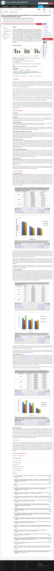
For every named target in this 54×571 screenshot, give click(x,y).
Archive (40, 6)
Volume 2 (10, 9)
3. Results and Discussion (7, 31)
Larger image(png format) (19, 246)
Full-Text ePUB (46, 27)
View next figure (41, 246)
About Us (47, 6)
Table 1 (35, 175)
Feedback (26, 566)
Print (44, 56)
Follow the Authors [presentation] (32, 24)
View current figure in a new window (44, 244)
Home (1, 564)
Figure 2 (31, 352)
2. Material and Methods (6, 29)
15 (43, 140)
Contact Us (27, 564)
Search (50, 3)
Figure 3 (31, 356)
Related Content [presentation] (12, 24)
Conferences (2, 567)
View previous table (41, 306)
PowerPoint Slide (18, 244)
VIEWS (39, 11)
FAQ (26, 567)
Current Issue (33, 6)
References (5, 38)
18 (51, 432)
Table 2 (28, 352)
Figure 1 (32, 175)
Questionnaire (27, 569)
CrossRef (49, 477)
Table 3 (28, 356)
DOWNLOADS (44, 11)
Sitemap (26, 565)
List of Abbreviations (6, 37)
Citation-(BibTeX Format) (47, 34)
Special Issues (3, 569)
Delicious (45, 49)
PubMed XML (46, 30)
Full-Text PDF (46, 25)
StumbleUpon (45, 47)
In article (16, 477)
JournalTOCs (15, 569)
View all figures (37, 55)
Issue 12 (14, 9)
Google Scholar (15, 564)
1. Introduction (5, 28)
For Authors (14, 6)
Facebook (45, 51)
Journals (2, 566)
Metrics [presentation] (7, 24)
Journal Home (5, 6)
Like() (47, 39)
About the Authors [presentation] (20, 24)
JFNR (3, 9)
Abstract (4, 26)
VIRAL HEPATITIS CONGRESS (18, 567)
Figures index (30, 243)
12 (48, 98)
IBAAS (14, 566)
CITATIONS (49, 11)
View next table (41, 308)
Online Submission (23, 6)
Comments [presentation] (26, 24)
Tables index (30, 303)
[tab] (3, 24)
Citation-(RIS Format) (47, 32)
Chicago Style (27, 69)
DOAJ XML (45, 29)
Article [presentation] (3, 24)
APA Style (21, 69)
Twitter (44, 53)
